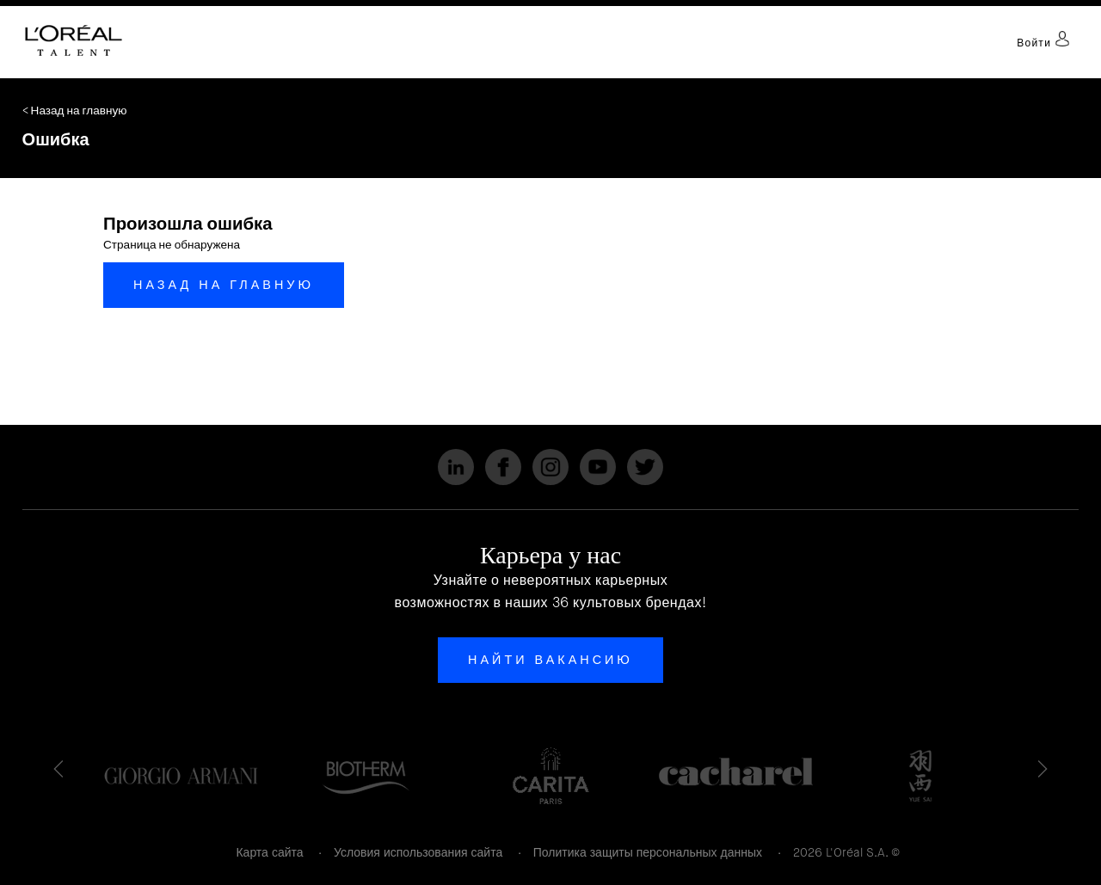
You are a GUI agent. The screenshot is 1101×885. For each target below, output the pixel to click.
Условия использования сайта (418, 852)
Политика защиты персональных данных (647, 852)
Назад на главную (223, 285)
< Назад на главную (74, 110)
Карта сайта (269, 852)
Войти (1043, 43)
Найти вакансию (550, 660)
